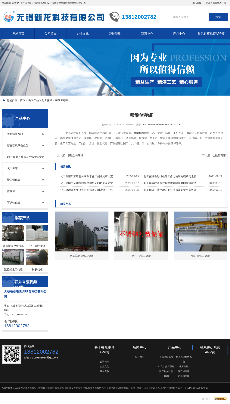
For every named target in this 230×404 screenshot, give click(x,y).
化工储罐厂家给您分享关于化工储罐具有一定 (86, 176)
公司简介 (51, 33)
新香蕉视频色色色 (17, 145)
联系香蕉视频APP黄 (216, 2)
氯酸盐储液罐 (75, 155)
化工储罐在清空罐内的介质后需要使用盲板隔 (170, 189)
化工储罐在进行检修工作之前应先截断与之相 (170, 176)
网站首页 (18, 33)
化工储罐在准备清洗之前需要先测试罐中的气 (86, 189)
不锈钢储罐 (13, 202)
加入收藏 (196, 2)
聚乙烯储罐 (13, 179)
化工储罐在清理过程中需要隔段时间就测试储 (170, 183)
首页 (22, 100)
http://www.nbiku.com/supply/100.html (162, 124)
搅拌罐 (11, 191)
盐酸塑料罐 (219, 155)
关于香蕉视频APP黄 (104, 350)
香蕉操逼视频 (15, 133)
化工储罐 (47, 100)
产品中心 (179, 33)
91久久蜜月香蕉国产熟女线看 (24, 156)
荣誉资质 (115, 33)
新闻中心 (147, 33)
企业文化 (83, 33)
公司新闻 (139, 356)
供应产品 (33, 100)
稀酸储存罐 (61, 100)
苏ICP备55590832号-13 (197, 388)
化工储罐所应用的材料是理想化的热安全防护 (86, 183)
